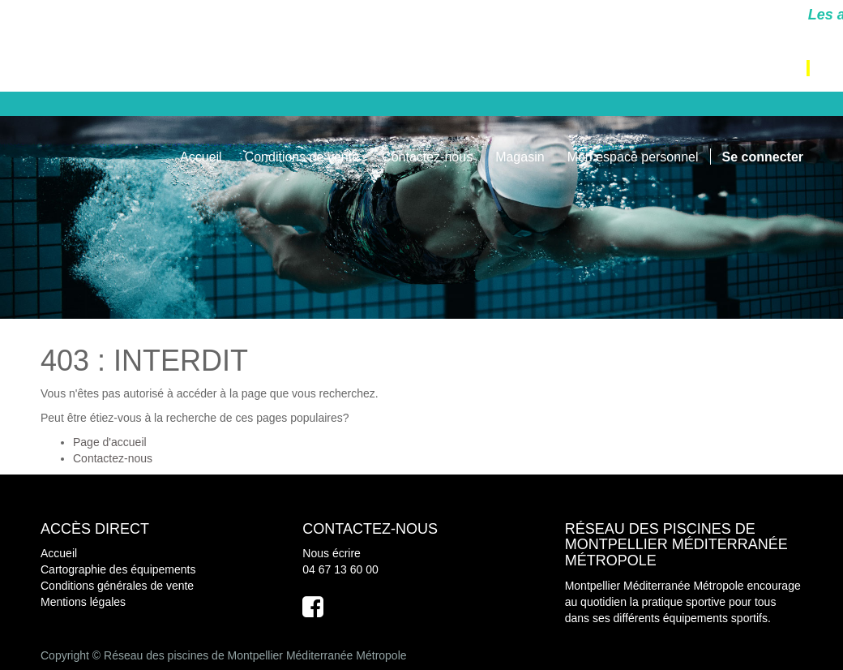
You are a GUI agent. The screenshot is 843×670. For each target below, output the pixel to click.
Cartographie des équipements (118, 569)
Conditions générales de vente (117, 585)
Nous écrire (331, 553)
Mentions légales (83, 601)
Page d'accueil (110, 442)
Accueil (59, 553)
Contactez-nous (112, 458)
